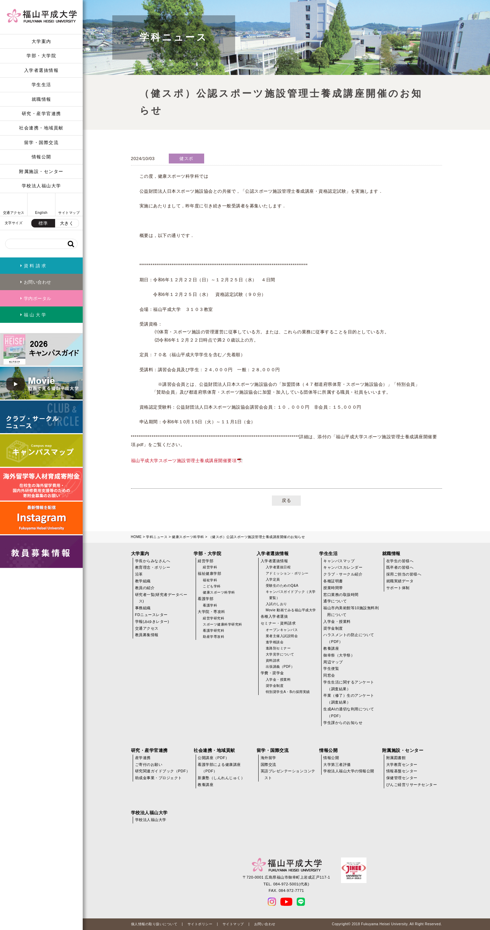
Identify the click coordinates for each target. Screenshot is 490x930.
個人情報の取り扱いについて (154, 924)
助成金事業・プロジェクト (158, 778)
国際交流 (268, 764)
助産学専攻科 (213, 637)
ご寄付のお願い (149, 764)
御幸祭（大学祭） (339, 655)
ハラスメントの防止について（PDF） (348, 638)
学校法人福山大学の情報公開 (348, 771)
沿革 (139, 574)
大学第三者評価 (337, 764)
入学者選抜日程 (278, 567)
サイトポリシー (200, 924)
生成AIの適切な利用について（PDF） (348, 712)
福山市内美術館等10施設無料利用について (351, 611)
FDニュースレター (151, 615)
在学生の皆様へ (400, 561)
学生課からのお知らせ (342, 723)
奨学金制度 (275, 686)
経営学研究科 (213, 618)
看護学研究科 (213, 630)
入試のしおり (276, 604)
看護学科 (210, 605)
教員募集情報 (147, 635)
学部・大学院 (41, 55)
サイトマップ (233, 924)
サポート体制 (398, 588)
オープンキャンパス (282, 630)
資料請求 (273, 660)
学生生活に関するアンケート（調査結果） (348, 685)
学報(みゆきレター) (152, 621)
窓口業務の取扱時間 (341, 595)
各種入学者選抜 (274, 616)
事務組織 (143, 608)
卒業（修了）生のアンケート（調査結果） (348, 698)
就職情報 (41, 99)
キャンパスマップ (339, 561)
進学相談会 (275, 642)
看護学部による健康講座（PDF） (219, 767)
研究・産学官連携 (41, 113)
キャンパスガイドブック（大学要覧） (291, 595)
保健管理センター (402, 778)
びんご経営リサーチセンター (411, 785)
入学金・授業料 (278, 679)
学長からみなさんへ (152, 561)
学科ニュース (156, 537)
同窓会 (329, 675)
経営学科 (210, 567)
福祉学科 (210, 580)
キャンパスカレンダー (342, 567)
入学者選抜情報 (41, 70)
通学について (335, 601)
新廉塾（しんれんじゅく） (221, 778)
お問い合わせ (265, 924)
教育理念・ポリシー (152, 567)
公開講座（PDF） (213, 758)
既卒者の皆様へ (400, 567)
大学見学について (280, 654)
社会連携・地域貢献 (41, 127)
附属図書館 (396, 758)
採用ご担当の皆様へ (404, 574)
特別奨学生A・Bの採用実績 (288, 692)
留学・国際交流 (41, 142)
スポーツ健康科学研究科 (222, 624)
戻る (286, 500)
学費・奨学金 (272, 673)
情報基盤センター (402, 771)
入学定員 (273, 579)
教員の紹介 (145, 588)
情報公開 (41, 156)
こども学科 (212, 586)
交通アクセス (147, 628)
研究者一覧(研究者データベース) (161, 598)
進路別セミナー (278, 648)
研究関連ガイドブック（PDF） (162, 771)
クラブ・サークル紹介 (342, 574)
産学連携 (143, 758)
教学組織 (143, 581)
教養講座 (331, 648)
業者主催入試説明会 (282, 636)
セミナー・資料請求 (278, 623)
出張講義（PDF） (280, 666)
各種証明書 (333, 581)
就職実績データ (400, 581)
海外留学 (268, 758)
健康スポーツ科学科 (188, 537)
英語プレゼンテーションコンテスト (288, 774)
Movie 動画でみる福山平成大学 (291, 610)
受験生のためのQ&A (282, 585)
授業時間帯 (333, 588)
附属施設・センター (41, 171)
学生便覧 (331, 668)
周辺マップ (333, 662)
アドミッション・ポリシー (287, 573)
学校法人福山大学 (41, 185)
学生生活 (41, 84)
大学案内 (41, 41)
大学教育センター (402, 764)
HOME (136, 537)
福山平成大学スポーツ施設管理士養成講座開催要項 (184, 460)
